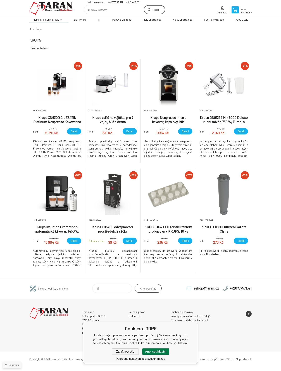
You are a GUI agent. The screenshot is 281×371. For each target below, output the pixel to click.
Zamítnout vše (125, 351)
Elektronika (80, 19)
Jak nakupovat (136, 312)
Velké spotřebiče (182, 19)
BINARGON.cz (226, 359)
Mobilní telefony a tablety (47, 19)
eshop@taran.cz (96, 2)
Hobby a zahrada (121, 19)
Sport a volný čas (214, 19)
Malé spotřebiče (152, 19)
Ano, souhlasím (155, 351)
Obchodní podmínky (182, 312)
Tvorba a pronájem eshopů (202, 359)
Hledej (155, 9)
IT (99, 19)
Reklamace (134, 316)
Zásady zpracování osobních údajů (190, 316)
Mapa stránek (244, 359)
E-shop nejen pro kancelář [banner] (50, 8)
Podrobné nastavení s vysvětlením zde (140, 358)
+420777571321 (115, 2)
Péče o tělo (241, 19)
